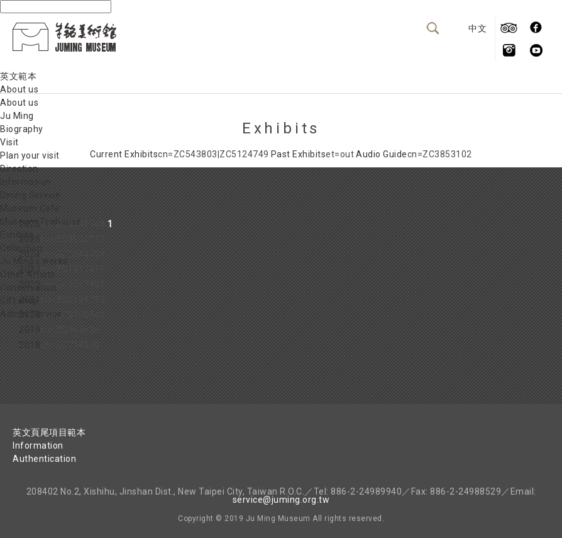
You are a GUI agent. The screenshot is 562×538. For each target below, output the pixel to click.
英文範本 (18, 76)
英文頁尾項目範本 (49, 432)
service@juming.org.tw (281, 500)
